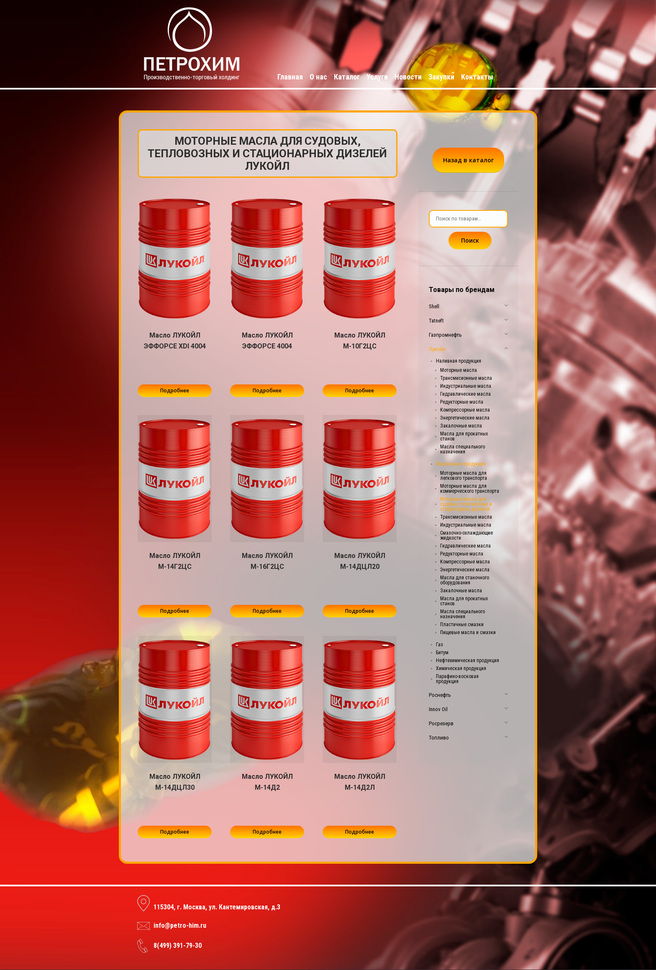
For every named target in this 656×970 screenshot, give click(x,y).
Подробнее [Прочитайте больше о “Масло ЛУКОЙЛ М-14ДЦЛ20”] (359, 610)
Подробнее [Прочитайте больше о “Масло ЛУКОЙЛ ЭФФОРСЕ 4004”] (267, 390)
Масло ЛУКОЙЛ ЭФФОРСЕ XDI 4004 (175, 340)
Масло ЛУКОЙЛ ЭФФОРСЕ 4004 (267, 340)
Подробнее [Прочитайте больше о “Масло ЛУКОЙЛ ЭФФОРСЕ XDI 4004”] (174, 390)
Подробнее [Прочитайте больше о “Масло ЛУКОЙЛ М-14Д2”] (267, 831)
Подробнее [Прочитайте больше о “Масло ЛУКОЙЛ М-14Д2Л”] (359, 831)
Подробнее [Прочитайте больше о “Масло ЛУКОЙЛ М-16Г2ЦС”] (267, 610)
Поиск (470, 240)
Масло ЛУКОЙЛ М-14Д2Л (359, 782)
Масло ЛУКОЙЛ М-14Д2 (267, 782)
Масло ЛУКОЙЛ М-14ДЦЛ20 (359, 561)
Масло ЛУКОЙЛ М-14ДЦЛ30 (174, 782)
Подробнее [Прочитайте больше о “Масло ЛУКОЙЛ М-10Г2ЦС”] (359, 390)
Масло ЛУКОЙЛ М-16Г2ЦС (267, 561)
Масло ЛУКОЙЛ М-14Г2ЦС (174, 561)
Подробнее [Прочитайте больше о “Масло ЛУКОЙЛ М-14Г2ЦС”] (174, 610)
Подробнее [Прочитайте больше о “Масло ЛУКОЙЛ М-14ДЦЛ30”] (174, 831)
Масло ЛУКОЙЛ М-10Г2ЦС (359, 340)
